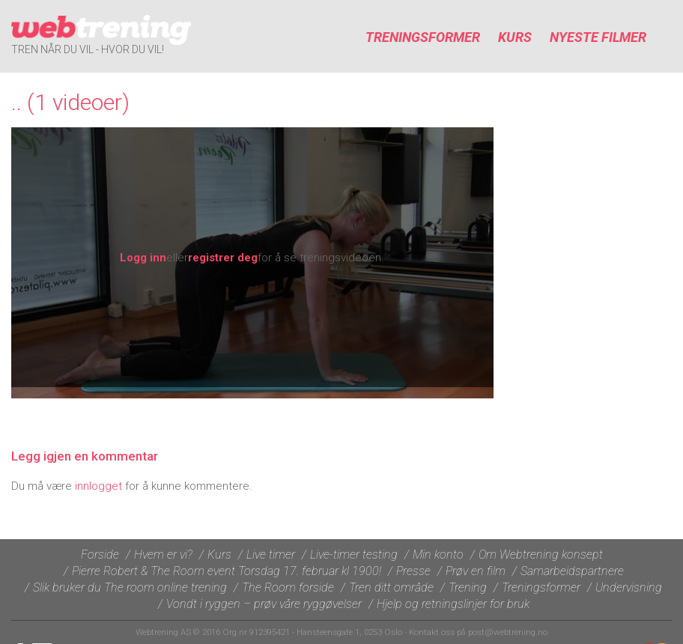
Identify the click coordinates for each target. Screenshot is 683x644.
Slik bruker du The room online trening (130, 587)
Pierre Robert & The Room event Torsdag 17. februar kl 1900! (226, 571)
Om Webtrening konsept (541, 554)
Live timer (270, 554)
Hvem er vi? (163, 554)
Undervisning (628, 587)
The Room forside (288, 587)
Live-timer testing (354, 554)
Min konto (438, 554)
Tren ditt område (391, 587)
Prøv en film (476, 571)
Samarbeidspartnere (572, 571)
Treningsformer (422, 37)
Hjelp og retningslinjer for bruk (453, 604)
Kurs (515, 37)
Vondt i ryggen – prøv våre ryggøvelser (264, 604)
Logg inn (143, 257)
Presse (413, 571)
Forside (100, 554)
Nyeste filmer (598, 37)
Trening (468, 587)
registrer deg (223, 257)
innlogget (98, 486)
